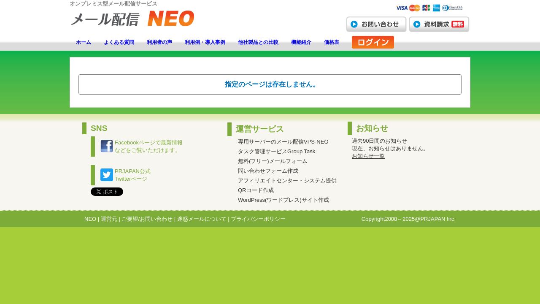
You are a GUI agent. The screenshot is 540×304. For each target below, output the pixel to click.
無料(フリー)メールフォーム (273, 161)
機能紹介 (301, 42)
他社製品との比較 (258, 42)
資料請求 (439, 24)
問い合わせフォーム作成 (268, 171)
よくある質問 (119, 42)
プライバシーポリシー (258, 219)
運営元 (109, 219)
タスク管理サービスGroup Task (276, 151)
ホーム (83, 42)
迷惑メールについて (202, 219)
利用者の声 (159, 42)
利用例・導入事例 (205, 42)
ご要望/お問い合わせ (147, 219)
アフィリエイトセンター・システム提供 (287, 180)
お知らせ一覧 (368, 156)
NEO (90, 219)
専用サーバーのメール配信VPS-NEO (283, 141)
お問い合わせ (376, 24)
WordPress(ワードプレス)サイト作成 (283, 200)
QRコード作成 (256, 190)
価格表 (331, 42)
